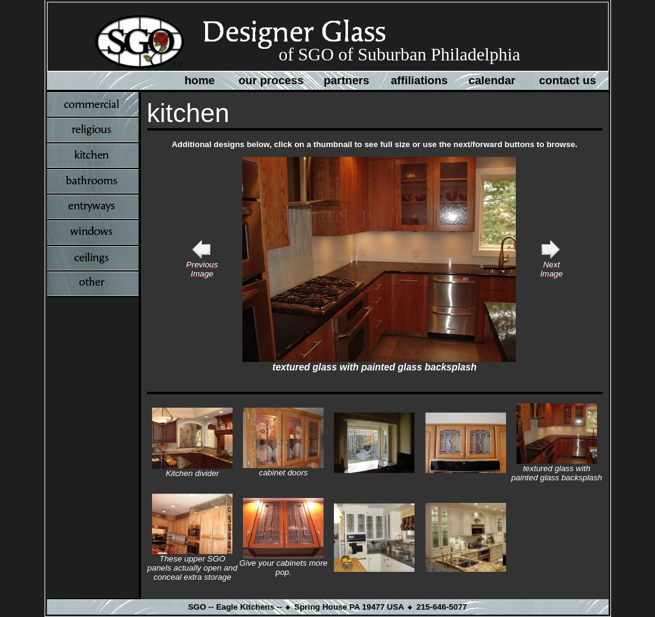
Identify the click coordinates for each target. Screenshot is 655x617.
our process (271, 80)
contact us (567, 80)
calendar (492, 80)
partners (346, 80)
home (199, 80)
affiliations (419, 80)
